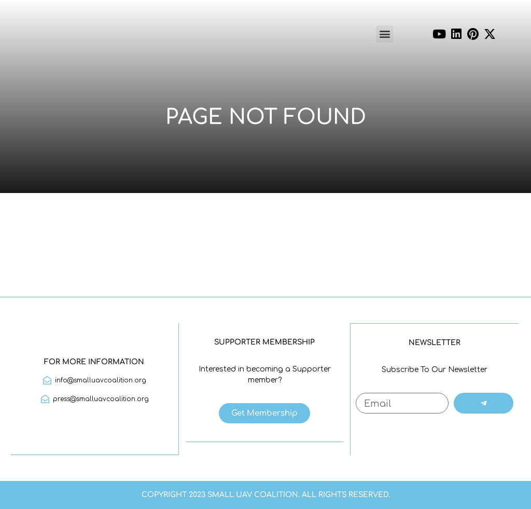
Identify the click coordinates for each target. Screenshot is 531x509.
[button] (384, 34)
